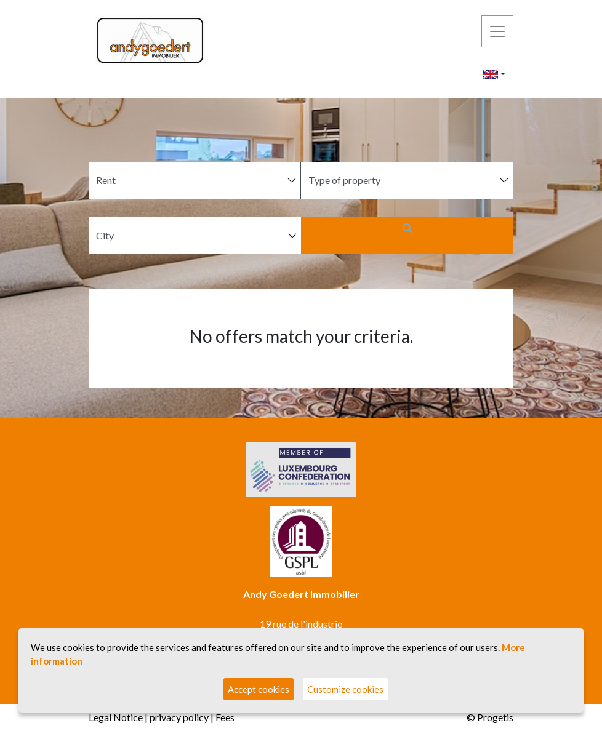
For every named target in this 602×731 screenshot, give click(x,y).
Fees (225, 717)
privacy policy (179, 717)
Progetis (495, 717)
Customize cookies (345, 689)
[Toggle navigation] (497, 31)
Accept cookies (258, 689)
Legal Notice (116, 717)
